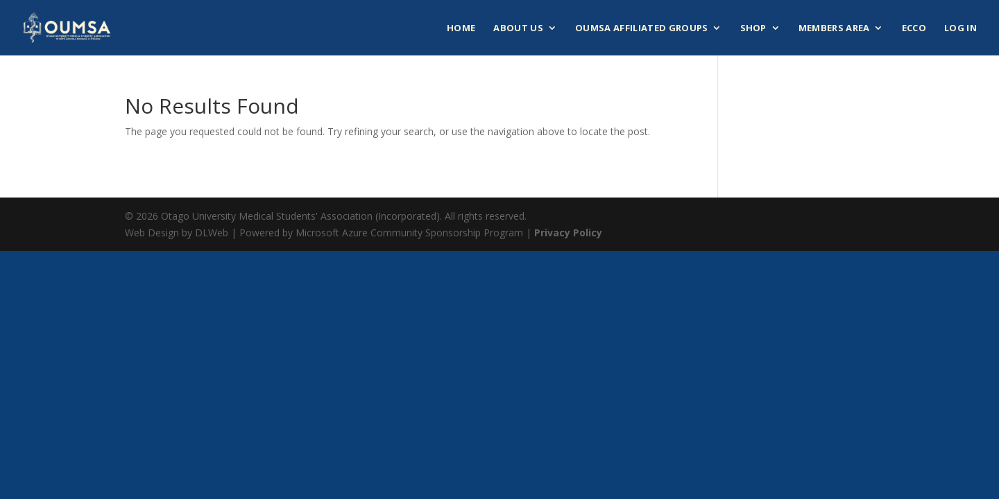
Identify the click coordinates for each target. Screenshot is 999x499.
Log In (960, 28)
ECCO (914, 28)
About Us (518, 28)
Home (461, 28)
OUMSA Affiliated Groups (641, 28)
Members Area (834, 28)
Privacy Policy (568, 232)
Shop (753, 28)
